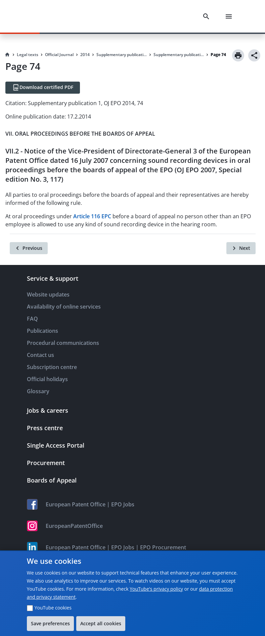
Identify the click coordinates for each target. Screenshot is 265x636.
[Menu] (230, 16)
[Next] (241, 248)
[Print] (238, 55)
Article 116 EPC (92, 216)
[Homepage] (7, 54)
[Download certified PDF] (42, 88)
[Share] (254, 55)
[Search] (207, 16)
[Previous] (29, 248)
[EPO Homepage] (42, 16)
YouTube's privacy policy (156, 589)
